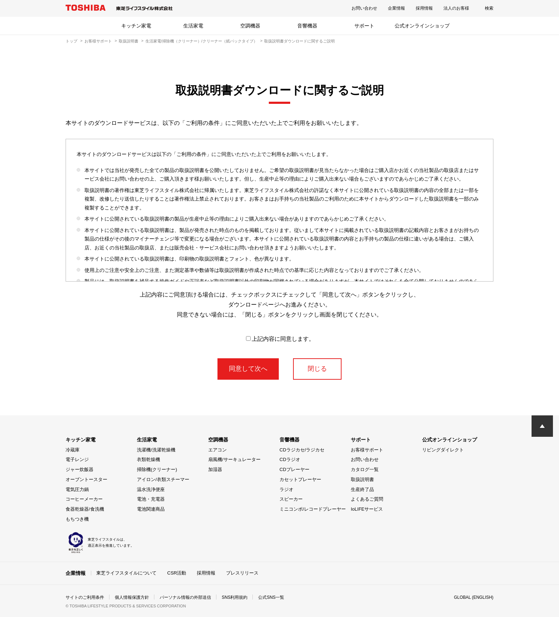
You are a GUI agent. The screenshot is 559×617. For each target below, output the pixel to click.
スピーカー (291, 499)
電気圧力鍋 (77, 489)
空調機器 (250, 26)
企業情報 (396, 8)
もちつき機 (77, 519)
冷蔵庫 (73, 449)
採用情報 (424, 8)
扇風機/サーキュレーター (234, 459)
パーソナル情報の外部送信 (185, 597)
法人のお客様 (456, 8)
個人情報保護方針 (132, 597)
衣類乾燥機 (148, 459)
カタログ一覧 (365, 469)
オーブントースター (86, 479)
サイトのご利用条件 (85, 597)
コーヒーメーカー (84, 499)
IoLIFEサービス (367, 509)
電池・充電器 (151, 499)
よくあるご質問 (367, 499)
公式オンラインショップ (422, 26)
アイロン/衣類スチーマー (163, 479)
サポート (364, 26)
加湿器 (215, 469)
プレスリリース (242, 573)
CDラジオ (290, 459)
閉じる (317, 368)
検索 (489, 8)
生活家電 (193, 26)
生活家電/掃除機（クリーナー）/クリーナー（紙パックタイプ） (201, 41)
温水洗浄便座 (151, 489)
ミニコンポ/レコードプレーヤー (313, 509)
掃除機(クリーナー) (157, 469)
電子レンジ (77, 459)
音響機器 (307, 26)
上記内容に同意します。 (280, 339)
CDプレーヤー (294, 469)
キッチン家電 (136, 26)
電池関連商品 (151, 509)
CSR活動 (176, 573)
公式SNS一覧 (271, 597)
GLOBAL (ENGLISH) (473, 597)
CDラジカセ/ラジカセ (302, 449)
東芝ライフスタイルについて (126, 573)
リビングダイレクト (443, 449)
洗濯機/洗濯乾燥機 (156, 449)
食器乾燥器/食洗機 (85, 509)
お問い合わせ (364, 8)
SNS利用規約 (235, 597)
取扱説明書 (128, 41)
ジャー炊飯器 (79, 469)
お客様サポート (98, 41)
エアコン (217, 449)
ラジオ (286, 489)
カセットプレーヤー (300, 479)
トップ (71, 41)
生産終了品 (362, 489)
